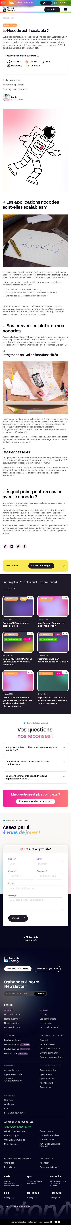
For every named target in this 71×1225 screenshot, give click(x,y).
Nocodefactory (8, 18)
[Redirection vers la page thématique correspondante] (10, 25)
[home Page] (12, 960)
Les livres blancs (12, 1040)
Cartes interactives (49, 1135)
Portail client (10, 1167)
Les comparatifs (48, 1019)
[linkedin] (55, 1222)
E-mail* (11, 883)
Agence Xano (46, 1074)
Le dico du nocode (49, 1027)
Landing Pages (11, 1136)
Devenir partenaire (49, 1053)
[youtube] (59, 1222)
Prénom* (12, 859)
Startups (8, 1100)
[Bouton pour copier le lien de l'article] (5, 546)
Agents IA (44, 1163)
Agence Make (46, 1083)
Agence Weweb (47, 1079)
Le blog (43, 1015)
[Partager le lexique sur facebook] (24, 546)
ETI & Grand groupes (14, 1113)
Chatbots (9, 1163)
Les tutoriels (46, 1023)
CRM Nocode (46, 1159)
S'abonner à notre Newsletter (21, 985)
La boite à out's (12, 1027)
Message (12, 895)
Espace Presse (47, 1044)
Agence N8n (46, 1087)
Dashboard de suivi (49, 1167)
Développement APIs (14, 1132)
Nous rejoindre (11, 1023)
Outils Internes (47, 1140)
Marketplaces (11, 1144)
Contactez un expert (41, 566)
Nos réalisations (12, 1015)
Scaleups (9, 1104)
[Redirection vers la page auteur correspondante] (35, 97)
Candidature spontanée (52, 1057)
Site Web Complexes (14, 1140)
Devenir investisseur (50, 1049)
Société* (12, 871)
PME (6, 1109)
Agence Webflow (48, 1070)
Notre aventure (12, 1019)
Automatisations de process (50, 1145)
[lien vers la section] (4, 202)
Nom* (39, 859)
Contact (44, 1040)
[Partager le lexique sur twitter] (18, 546)
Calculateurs (46, 1131)
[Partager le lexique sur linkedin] (11, 546)
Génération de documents (17, 1159)
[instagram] (51, 1222)
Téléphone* (42, 871)
